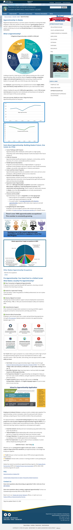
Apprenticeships (24, 16)
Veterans (53, 42)
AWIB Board (13, 14)
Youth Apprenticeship (57, 30)
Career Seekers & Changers (59, 33)
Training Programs (41, 14)
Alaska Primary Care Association (25, 466)
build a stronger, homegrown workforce (24, 210)
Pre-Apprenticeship (56, 27)
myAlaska (52, 2)
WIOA (51, 14)
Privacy (12, 519)
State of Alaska (8, 2)
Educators (54, 39)
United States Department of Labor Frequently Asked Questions (21, 478)
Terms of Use (7, 519)
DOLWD (14, 16)
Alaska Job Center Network (20, 495)
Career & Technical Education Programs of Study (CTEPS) (21, 365)
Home (5, 14)
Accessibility (7, 517)
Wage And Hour (55, 87)
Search (64, 7)
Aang (29, 1)
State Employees (66, 2)
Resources (54, 48)
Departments (58, 2)
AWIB (18, 16)
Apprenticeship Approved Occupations (58, 94)
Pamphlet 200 (55, 84)
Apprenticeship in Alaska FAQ (11, 474)
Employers (54, 36)
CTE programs (12, 318)
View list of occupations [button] (10, 272)
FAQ (52, 51)
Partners (53, 45)
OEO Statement (14, 517)
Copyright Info (18, 519)
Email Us (58, 528)
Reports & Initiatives (25, 14)
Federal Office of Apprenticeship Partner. (15, 497)
